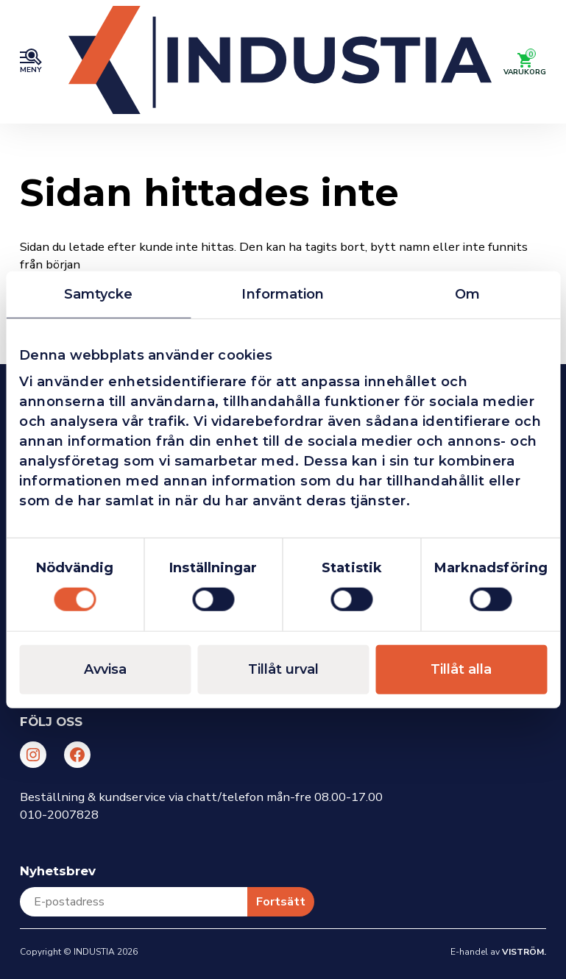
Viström (523, 952)
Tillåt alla (461, 669)
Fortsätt (280, 902)
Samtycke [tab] (98, 293)
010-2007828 (59, 814)
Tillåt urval (283, 669)
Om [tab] (467, 293)
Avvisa (105, 669)
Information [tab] (282, 293)
